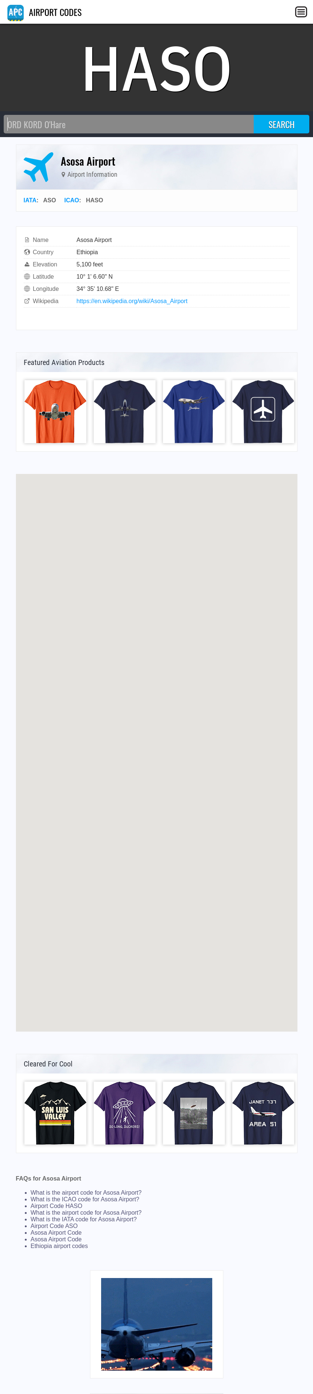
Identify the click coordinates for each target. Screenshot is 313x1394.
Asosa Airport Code (56, 1232)
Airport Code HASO (57, 1206)
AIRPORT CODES (44, 12)
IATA (30, 200)
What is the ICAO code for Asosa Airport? (85, 1199)
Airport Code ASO (54, 1226)
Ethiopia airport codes (59, 1246)
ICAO (71, 200)
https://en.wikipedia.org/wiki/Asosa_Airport (132, 301)
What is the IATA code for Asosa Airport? (84, 1219)
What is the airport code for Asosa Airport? (86, 1192)
